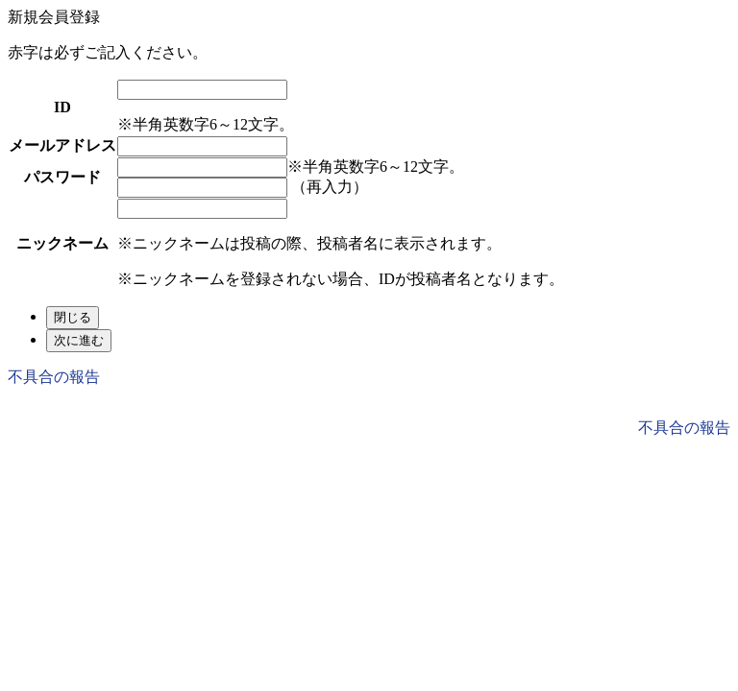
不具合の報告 (54, 377)
